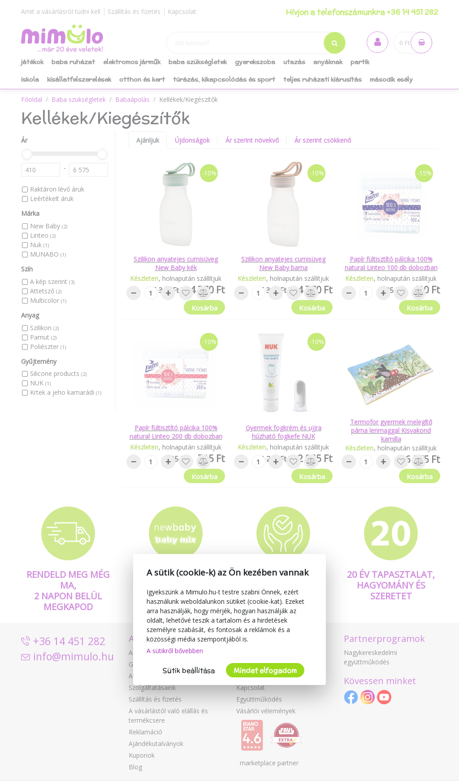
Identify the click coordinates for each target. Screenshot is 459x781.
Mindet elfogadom (265, 670)
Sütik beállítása (189, 670)
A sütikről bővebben (175, 650)
